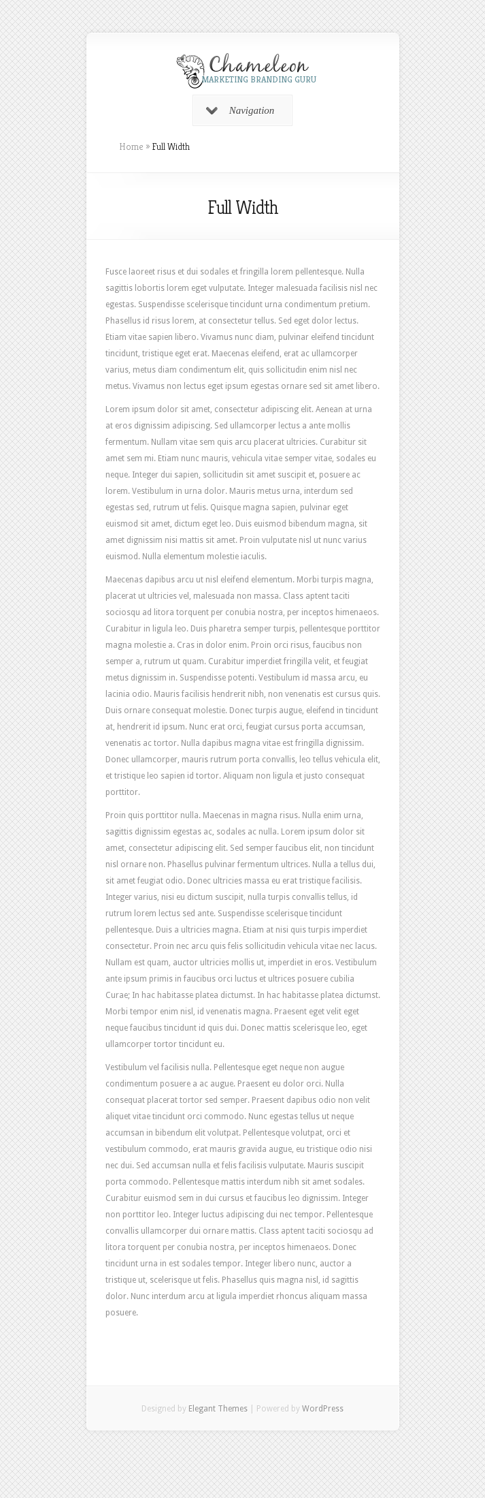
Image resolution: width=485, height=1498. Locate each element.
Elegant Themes (218, 1409)
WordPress (323, 1409)
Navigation (240, 110)
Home (131, 146)
